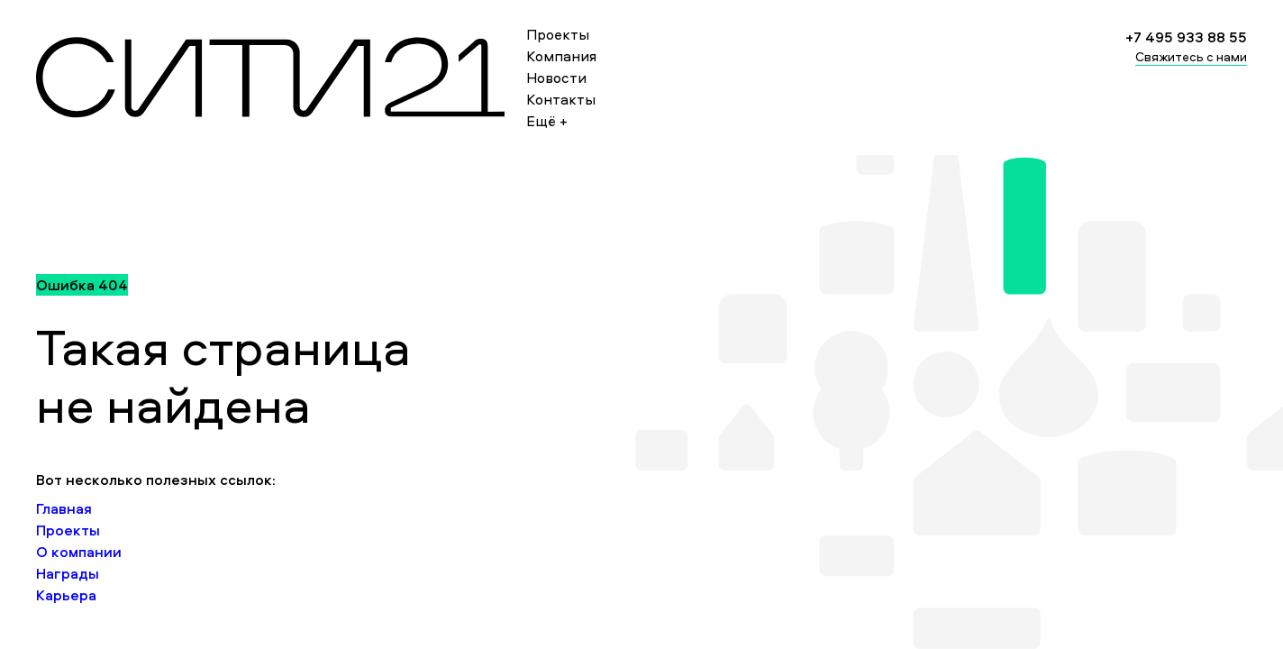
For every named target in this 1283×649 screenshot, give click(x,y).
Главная (64, 508)
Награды (67, 573)
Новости (556, 78)
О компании (79, 552)
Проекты (557, 34)
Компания (561, 56)
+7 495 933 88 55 (1186, 37)
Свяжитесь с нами (1191, 56)
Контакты (561, 99)
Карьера (66, 595)
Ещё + (547, 121)
